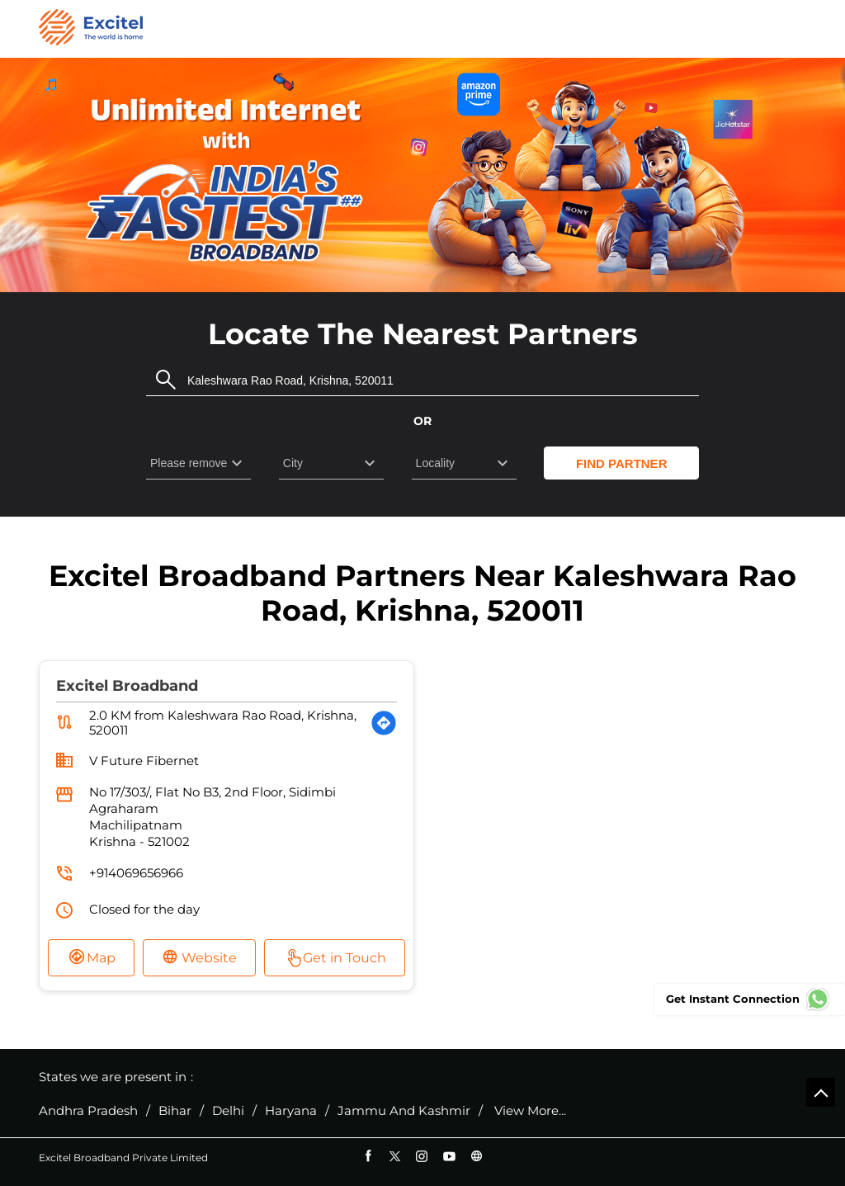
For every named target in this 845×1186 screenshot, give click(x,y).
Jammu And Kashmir (404, 1110)
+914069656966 (136, 873)
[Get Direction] (384, 723)
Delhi (228, 1110)
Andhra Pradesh (88, 1110)
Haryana (291, 1110)
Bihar (174, 1110)
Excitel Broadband (127, 686)
